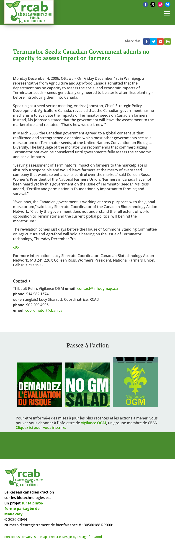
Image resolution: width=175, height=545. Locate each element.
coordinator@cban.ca (43, 310)
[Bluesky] (167, 4)
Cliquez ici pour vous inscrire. (41, 427)
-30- (16, 247)
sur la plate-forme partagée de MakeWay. (24, 509)
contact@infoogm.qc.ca (97, 288)
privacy (27, 537)
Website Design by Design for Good (75, 537)
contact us (12, 537)
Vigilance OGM (93, 422)
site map (40, 537)
